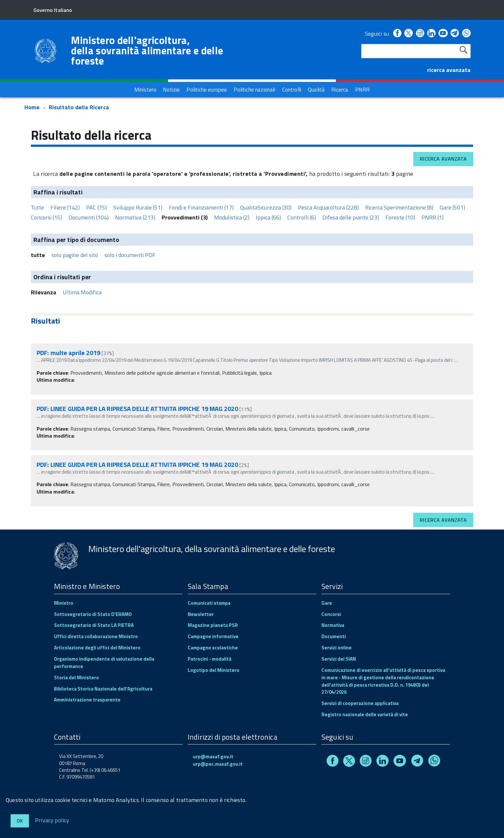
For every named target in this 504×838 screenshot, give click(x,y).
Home (32, 107)
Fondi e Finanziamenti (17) (201, 207)
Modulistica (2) (231, 217)
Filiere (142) (65, 207)
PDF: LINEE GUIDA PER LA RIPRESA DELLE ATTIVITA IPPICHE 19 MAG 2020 (137, 409)
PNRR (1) (432, 217)
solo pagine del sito (74, 255)
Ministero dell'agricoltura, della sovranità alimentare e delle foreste (147, 50)
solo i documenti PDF (130, 255)
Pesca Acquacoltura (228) (328, 207)
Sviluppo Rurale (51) (137, 207)
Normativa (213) (135, 217)
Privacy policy (52, 820)
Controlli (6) (301, 217)
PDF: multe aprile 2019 (68, 353)
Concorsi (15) (46, 217)
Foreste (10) (400, 217)
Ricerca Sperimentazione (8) (399, 207)
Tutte (37, 207)
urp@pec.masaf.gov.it (218, 764)
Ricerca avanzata (443, 159)
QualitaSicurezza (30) (266, 207)
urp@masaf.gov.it (213, 756)
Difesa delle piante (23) (350, 217)
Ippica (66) (268, 217)
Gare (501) (452, 207)
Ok (20, 821)
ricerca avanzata (449, 70)
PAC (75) (96, 207)
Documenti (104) (88, 217)
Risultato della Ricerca (79, 107)
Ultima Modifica (82, 292)
